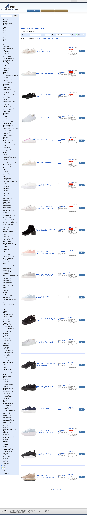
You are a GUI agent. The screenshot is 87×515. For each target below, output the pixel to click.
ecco (4, 137)
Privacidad (47, 512)
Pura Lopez (6, 355)
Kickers (5, 226)
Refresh (5, 364)
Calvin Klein (6, 89)
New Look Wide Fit (8, 299)
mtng (4, 294)
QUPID (5, 357)
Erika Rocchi (6, 142)
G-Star (4, 168)
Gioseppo (5, 173)
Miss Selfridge (6, 285)
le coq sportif (6, 241)
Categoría (5, 18)
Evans (4, 145)
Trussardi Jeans (7, 439)
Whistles (5, 456)
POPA (4, 348)
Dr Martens (6, 132)
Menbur (5, 273)
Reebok (5, 360)
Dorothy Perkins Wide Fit (9, 128)
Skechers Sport (7, 396)
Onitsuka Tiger (7, 314)
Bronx (4, 80)
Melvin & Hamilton (8, 272)
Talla (4, 27)
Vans (4, 446)
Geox (4, 171)
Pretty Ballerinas (7, 350)
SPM (4, 401)
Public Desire (6, 352)
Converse (5, 109)
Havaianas (6, 178)
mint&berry (6, 280)
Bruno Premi (6, 82)
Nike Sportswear (7, 304)
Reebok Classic (7, 362)
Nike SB (5, 302)
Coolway (5, 111)
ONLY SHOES (7, 316)
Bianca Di (5, 68)
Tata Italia (5, 413)
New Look (5, 297)
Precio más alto (42, 38)
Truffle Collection (7, 437)
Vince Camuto (6, 451)
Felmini (5, 152)
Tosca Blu (5, 434)
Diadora (5, 120)
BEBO (4, 65)
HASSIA (5, 176)
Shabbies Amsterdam (8, 388)
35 (3, 30)
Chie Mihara (6, 103)
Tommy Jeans (6, 425)
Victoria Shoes (14, 13)
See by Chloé (6, 383)
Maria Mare (6, 268)
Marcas (61, 11)
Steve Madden (7, 403)
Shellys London (7, 390)
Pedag (4, 335)
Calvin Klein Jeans (8, 91)
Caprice (5, 96)
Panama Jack (6, 326)
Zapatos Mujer (31, 510)
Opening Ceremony (8, 318)
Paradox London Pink (8, 328)
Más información (67, 1)
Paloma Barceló (7, 325)
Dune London (6, 135)
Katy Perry (6, 217)
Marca (4, 43)
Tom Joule (5, 424)
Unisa (4, 443)
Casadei (5, 99)
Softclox (5, 398)
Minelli (4, 277)
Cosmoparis (6, 113)
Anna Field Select (7, 58)
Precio (5, 470)
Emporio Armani (7, 140)
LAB (4, 233)
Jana (4, 203)
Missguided (6, 282)
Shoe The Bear (7, 391)
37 (3, 34)
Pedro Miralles (7, 337)
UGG (4, 441)
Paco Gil (5, 321)
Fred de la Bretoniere (8, 162)
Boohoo (5, 77)
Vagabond (5, 444)
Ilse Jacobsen (6, 198)
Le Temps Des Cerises (9, 248)
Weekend (5, 455)
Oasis (4, 311)
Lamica (5, 236)
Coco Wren (6, 106)
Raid (4, 359)
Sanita (4, 374)
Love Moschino (7, 258)
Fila (4, 154)
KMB (4, 229)
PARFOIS (5, 330)
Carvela (5, 97)
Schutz (5, 381)
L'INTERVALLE (7, 231)
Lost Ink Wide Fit (7, 256)
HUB (4, 190)
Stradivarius (6, 405)
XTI (4, 460)
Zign (4, 461)
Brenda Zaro (6, 79)
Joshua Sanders (7, 210)
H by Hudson (6, 180)
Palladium (5, 323)
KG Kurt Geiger (7, 224)
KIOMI (4, 227)
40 (3, 39)
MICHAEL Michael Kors (9, 275)
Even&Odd (6, 147)
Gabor (4, 169)
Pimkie (5, 347)
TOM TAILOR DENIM (8, 429)
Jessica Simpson (7, 207)
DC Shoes (5, 118)
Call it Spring (6, 87)
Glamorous (6, 174)
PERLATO (5, 338)
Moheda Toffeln (7, 289)
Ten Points (6, 417)
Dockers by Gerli (7, 123)
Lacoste (5, 234)
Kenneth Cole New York (9, 222)
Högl (4, 195)
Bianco (5, 70)
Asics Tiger (6, 62)
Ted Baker (5, 415)
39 (3, 37)
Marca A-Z (50, 38)
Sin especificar (7, 23)
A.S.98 (5, 46)
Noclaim (5, 307)
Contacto (47, 510)
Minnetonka (6, 278)
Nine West (5, 306)
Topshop (5, 431)
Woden (5, 458)
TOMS (4, 427)
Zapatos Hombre (47, 11)
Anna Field (6, 56)
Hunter (5, 193)
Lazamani (5, 239)
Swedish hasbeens (8, 410)
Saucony (5, 378)
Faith (4, 150)
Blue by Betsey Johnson (9, 75)
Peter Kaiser (6, 340)
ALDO (4, 53)
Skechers (5, 395)
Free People (6, 166)
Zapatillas (5, 25)
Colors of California (8, 108)
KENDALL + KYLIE (8, 219)
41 (3, 40)
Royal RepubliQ (7, 369)
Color (4, 465)
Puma (4, 354)
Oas (4, 309)
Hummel (5, 192)
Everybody (6, 149)
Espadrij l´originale (8, 144)
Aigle (4, 50)
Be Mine (5, 67)
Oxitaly (5, 319)
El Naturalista (6, 139)
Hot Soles (5, 188)
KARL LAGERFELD (8, 215)
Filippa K (5, 156)
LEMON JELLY (7, 243)
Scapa (4, 379)
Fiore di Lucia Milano (8, 157)
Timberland (6, 422)
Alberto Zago (6, 51)
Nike (4, 301)
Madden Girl (6, 263)
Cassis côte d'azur (8, 101)
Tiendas (41, 512)
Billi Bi (4, 72)
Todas (4, 44)
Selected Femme (7, 384)
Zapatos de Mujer (5, 13)
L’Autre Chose (6, 260)
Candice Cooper (7, 94)
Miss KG (5, 284)
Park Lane (5, 331)
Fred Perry (6, 164)
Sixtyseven (6, 393)
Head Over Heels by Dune (10, 181)
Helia (4, 183)
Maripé (5, 270)
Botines (5, 21)
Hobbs (4, 185)
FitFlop (5, 159)
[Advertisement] (27, 20)
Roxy (4, 367)
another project (7, 60)
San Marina (6, 376)
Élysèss (5, 463)
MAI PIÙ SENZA (7, 265)
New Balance (6, 295)
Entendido (73, 1)
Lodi (4, 251)
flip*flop (5, 161)
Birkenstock (6, 74)
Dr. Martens (6, 130)
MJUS (4, 287)
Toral (4, 432)
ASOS (4, 63)
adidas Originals (7, 48)
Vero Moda (6, 448)
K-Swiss (5, 212)
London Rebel (6, 253)
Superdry (5, 407)
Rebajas (5, 473)
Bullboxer (5, 85)
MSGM (5, 292)
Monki (4, 290)
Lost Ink (5, 254)
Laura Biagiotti (7, 238)
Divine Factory (7, 121)
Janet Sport (6, 205)
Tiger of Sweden (7, 420)
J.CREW (5, 202)
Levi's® (5, 249)
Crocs (4, 115)
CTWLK (5, 116)
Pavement (5, 333)
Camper (5, 92)
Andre (4, 55)
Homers (5, 186)
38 (3, 35)
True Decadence (7, 436)
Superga (5, 408)
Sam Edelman (6, 372)
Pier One (5, 345)
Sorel (4, 400)
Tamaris (5, 412)
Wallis (4, 453)
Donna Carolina (7, 125)
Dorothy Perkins (7, 127)
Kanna (4, 214)
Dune (4, 133)
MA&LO (5, 261)
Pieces (5, 343)
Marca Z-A (56, 38)
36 (3, 32)
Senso (4, 386)
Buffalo (5, 84)
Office (4, 313)
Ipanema (5, 200)
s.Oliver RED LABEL (8, 371)
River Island (6, 366)
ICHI (4, 197)
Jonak (4, 209)
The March (6, 419)
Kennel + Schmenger (8, 221)
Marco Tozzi (6, 266)
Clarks (4, 104)
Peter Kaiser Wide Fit (8, 342)
